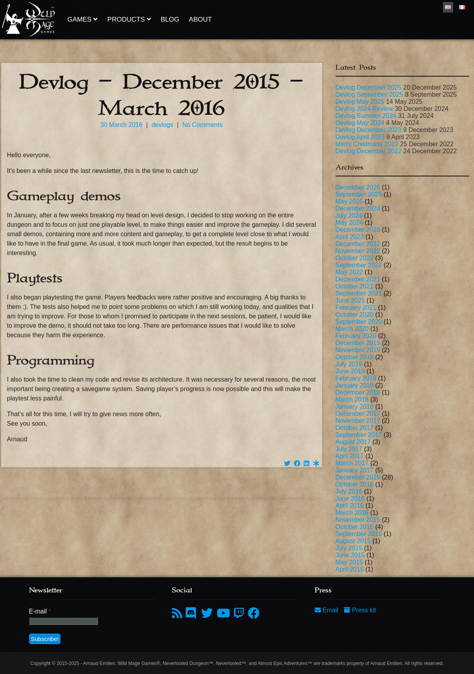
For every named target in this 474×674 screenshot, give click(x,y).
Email (327, 610)
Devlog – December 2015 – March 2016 (161, 95)
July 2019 (349, 364)
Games (82, 19)
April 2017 (350, 456)
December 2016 (358, 477)
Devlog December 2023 (369, 130)
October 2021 (355, 286)
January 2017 (355, 470)
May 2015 (349, 562)
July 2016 (349, 491)
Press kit (360, 610)
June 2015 (350, 555)
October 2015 (355, 526)
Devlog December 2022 (369, 151)
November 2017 (358, 420)
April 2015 (350, 569)
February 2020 (356, 335)
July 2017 (349, 449)
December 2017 (358, 413)
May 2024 (349, 222)
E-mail (40, 611)
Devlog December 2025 (369, 87)
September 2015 (359, 534)
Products (129, 19)
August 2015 (353, 541)
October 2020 (355, 314)
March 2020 (352, 328)
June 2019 (350, 371)
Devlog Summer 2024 (366, 115)
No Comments (202, 124)
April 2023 (350, 236)
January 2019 (355, 385)
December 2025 (358, 187)
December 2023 (358, 229)
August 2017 (353, 442)
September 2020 (359, 321)
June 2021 (350, 300)
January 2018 (355, 406)
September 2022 (359, 265)
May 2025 (349, 201)
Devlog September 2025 (370, 94)
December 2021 (358, 279)
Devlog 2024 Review (364, 108)
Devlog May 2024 (360, 122)
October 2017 (355, 427)
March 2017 (352, 463)
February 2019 (356, 378)
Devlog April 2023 (360, 137)
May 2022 (349, 272)
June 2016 (350, 498)
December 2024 (358, 208)
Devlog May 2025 (360, 101)
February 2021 (356, 307)
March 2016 (352, 512)
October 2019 (355, 357)
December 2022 (358, 244)
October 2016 (355, 484)
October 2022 (355, 258)
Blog (169, 19)
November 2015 (358, 519)
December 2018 (358, 392)
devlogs (162, 124)
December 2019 (358, 343)
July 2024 (349, 215)
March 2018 (352, 399)
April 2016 (350, 505)
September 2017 (359, 435)
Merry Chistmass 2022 (367, 144)
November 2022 (358, 251)
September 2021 (359, 293)
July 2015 (349, 548)
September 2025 (359, 194)
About (200, 19)
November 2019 (358, 350)
